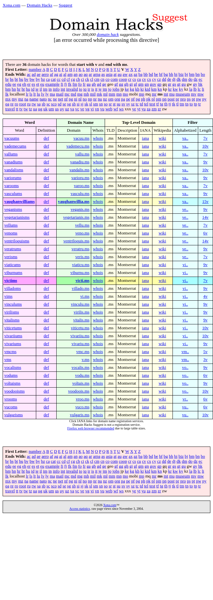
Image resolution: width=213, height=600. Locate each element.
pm (158, 99)
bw (32, 79)
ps (189, 99)
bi (175, 74)
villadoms (12, 288)
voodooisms (14, 391)
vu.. (185, 407)
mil (93, 94)
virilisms (11, 312)
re (11, 104)
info (56, 89)
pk (148, 99)
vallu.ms (82, 154)
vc (77, 109)
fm (74, 84)
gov (153, 84)
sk (86, 104)
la (190, 89)
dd (164, 79)
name (34, 99)
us (57, 109)
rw (34, 104)
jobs (116, 89)
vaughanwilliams (19, 201)
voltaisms (12, 383)
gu (183, 84)
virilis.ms (82, 312)
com (114, 79)
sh (73, 104)
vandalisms (13, 170)
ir (89, 89)
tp (195, 104)
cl (91, 79)
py (204, 99)
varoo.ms (81, 185)
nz (105, 99)
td (141, 104)
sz (133, 104)
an (76, 74)
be (156, 74)
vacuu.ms (81, 138)
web (108, 109)
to (191, 104)
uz (67, 109)
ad (34, 74)
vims (8, 296)
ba (141, 74)
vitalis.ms (81, 320)
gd (99, 84)
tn (187, 104)
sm (95, 104)
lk (7, 94)
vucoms (10, 407)
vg (87, 109)
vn (97, 109)
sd (59, 104)
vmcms (10, 351)
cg (73, 79)
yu (144, 109)
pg (138, 99)
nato (43, 99)
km (153, 89)
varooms (11, 185)
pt (193, 99)
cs (134, 79)
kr (170, 89)
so (106, 104)
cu (139, 79)
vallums (11, 154)
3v (205, 359)
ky (181, 89)
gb (94, 84)
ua (35, 109)
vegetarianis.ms (76, 217)
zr (159, 109)
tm (182, 104)
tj (170, 104)
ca (48, 79)
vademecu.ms (78, 146)
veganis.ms (79, 209)
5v (205, 351)
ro (16, 104)
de (169, 79)
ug (40, 109)
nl (80, 99)
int (63, 89)
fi (62, 84)
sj (82, 104)
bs (11, 79)
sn (101, 104)
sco (54, 104)
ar (90, 74)
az (135, 74)
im (45, 89)
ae (38, 74)
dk (178, 79)
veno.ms (82, 233)
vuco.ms (82, 407)
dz (196, 79)
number (35, 69)
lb (195, 89)
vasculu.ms (79, 193)
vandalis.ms (79, 170)
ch (78, 79)
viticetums (13, 328)
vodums (11, 375)
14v (205, 217)
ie (37, 89)
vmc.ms (83, 351)
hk (200, 84)
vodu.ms (82, 375)
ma (52, 94)
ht (23, 89)
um (51, 109)
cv (144, 79)
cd (64, 79)
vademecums (15, 146)
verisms (10, 257)
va (72, 109)
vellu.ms (82, 225)
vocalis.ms (80, 367)
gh (126, 84)
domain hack (108, 34)
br (7, 79)
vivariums (12, 343)
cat (53, 79)
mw (201, 94)
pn (164, 99)
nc (50, 99)
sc (48, 104)
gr (170, 84)
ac (29, 74)
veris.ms (82, 257)
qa (7, 104)
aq (86, 74)
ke (127, 89)
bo (203, 74)
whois (98, 138)
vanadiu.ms (80, 162)
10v (205, 146)
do (190, 79)
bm (191, 74)
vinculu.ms (80, 304)
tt (17, 109)
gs (174, 84)
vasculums (13, 193)
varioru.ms (80, 178)
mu (171, 94)
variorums (12, 178)
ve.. (185, 209)
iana (145, 138)
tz (30, 109)
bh (171, 74)
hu (28, 89)
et (37, 84)
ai (60, 74)
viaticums (12, 264)
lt (34, 94)
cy (154, 79)
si (78, 104)
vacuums (11, 138)
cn (102, 79)
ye (134, 109)
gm (141, 84)
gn (147, 84)
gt (178, 84)
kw (175, 89)
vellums (11, 225)
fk (69, 84)
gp (159, 84)
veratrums (12, 249)
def (46, 138)
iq (85, 89)
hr (19, 89)
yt (139, 109)
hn (14, 89)
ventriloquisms (16, 241)
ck (87, 79)
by (38, 79)
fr (84, 84)
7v (205, 138)
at (115, 74)
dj (173, 79)
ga (89, 84)
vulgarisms (13, 415)
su (118, 104)
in (50, 89)
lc (199, 89)
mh (86, 94)
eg (19, 84)
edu (8, 84)
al (64, 74)
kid (147, 89)
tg (161, 104)
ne (55, 99)
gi (131, 84)
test (152, 104)
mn (118, 94)
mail (60, 94)
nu (100, 99)
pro (183, 99)
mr (154, 94)
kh (137, 89)
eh (24, 84)
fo (80, 84)
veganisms (13, 209)
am (70, 74)
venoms (10, 233)
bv (26, 79)
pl (153, 99)
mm (112, 94)
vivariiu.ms (80, 336)
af (51, 74)
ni (75, 99)
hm (8, 89)
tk (173, 104)
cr (129, 79)
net (60, 99)
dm (184, 79)
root (22, 104)
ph (143, 99)
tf (157, 104)
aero (45, 74)
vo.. (185, 367)
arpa (96, 74)
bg (166, 74)
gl (135, 84)
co (107, 79)
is (92, 89)
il (41, 89)
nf (66, 99)
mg (79, 94)
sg (69, 104)
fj (65, 84)
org (117, 99)
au (119, 74)
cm (96, 79)
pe (128, 99)
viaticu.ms (81, 264)
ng (71, 99)
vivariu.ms (80, 343)
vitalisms (11, 320)
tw (26, 109)
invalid (72, 89)
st (114, 104)
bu (21, 79)
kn (160, 89)
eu (42, 84)
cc (58, 79)
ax (131, 74)
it (96, 89)
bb (146, 74)
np (90, 99)
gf (116, 84)
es (33, 84)
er (29, 84)
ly (47, 94)
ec (200, 79)
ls (31, 94)
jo (109, 89)
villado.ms (81, 288)
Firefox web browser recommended (90, 428)
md (73, 94)
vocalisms (12, 367)
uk (45, 109)
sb (43, 104)
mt (166, 94)
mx (8, 99)
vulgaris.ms (79, 415)
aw (125, 74)
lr (27, 94)
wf (116, 109)
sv (123, 104)
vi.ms (85, 296)
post (171, 99)
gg (121, 84)
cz (159, 79)
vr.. (185, 399)
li (203, 89)
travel (10, 109)
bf (161, 74)
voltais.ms (80, 383)
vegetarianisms (17, 217)
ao (81, 74)
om (110, 99)
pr (177, 99)
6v (205, 233)
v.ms (86, 359)
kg (132, 89)
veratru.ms (80, 249)
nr (95, 99)
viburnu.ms (80, 272)
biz (181, 74)
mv (193, 94)
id (33, 89)
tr (199, 104)
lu (38, 94)
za (148, 109)
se (64, 104)
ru (29, 104)
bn (198, 74)
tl (177, 104)
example (52, 84)
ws (121, 109)
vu (102, 109)
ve (82, 109)
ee (14, 84)
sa (39, 104)
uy (62, 109)
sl (90, 104)
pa (123, 99)
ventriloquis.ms (76, 241)
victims (10, 280)
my (14, 99)
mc (67, 94)
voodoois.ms (79, 391)
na (26, 99)
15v (205, 201)
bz (43, 79)
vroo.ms (83, 399)
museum (183, 94)
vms (7, 359)
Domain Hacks (39, 5)
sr (110, 104)
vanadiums (13, 162)
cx (149, 79)
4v (205, 296)
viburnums (13, 272)
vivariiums (13, 336)
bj (186, 74)
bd (151, 74)
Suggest (65, 5)
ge (104, 84)
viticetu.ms (80, 328)
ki (142, 89)
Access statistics (79, 508)
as (103, 74)
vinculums (13, 304)
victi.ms (82, 280)
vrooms (10, 399)
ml (105, 94)
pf (133, 99)
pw (198, 99)
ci (82, 79)
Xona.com (11, 5)
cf (68, 79)
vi (92, 109)
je (99, 89)
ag (56, 74)
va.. (185, 138)
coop (123, 79)
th (166, 104)
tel (146, 104)
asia (109, 74)
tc (137, 104)
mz (20, 99)
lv (42, 94)
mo (125, 94)
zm (154, 109)
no (85, 99)
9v (205, 162)
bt (16, 79)
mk (99, 94)
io (80, 89)
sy (128, 104)
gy (195, 84)
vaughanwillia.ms (74, 201)
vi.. (185, 264)
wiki (162, 138)
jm (105, 89)
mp (141, 94)
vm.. (185, 351)
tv (21, 109)
